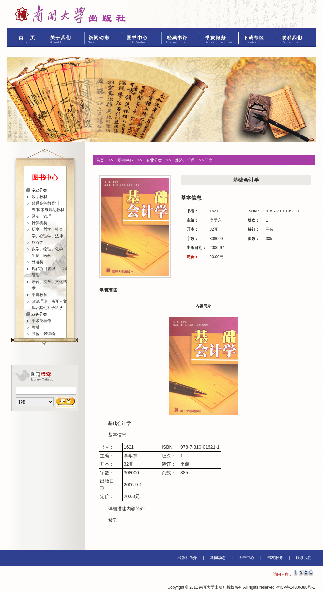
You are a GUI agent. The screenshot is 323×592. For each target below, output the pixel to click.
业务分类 (39, 314)
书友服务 (219, 37)
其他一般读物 (43, 334)
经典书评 (181, 37)
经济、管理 (41, 216)
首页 (26, 37)
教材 (35, 327)
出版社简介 (187, 557)
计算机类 (39, 223)
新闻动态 (104, 37)
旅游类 (37, 242)
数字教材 (39, 197)
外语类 (37, 262)
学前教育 (39, 294)
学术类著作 (41, 321)
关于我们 (65, 37)
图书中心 (142, 37)
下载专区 (258, 37)
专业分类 (39, 190)
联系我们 (296, 37)
